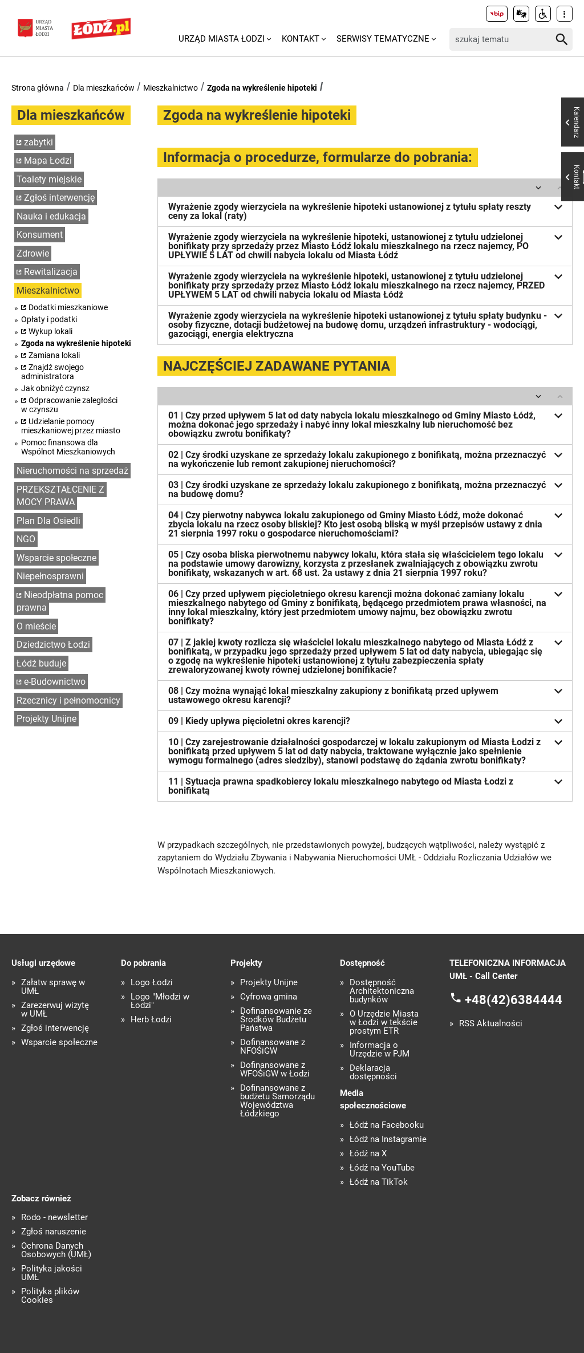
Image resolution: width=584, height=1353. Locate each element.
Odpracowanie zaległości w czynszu (69, 405)
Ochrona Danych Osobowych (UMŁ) (56, 1250)
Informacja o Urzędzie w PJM (379, 1049)
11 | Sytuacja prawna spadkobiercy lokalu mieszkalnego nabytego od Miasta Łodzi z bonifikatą (367, 785)
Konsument (40, 234)
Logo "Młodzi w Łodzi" (160, 1001)
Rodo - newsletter (54, 1217)
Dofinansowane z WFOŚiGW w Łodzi (275, 1069)
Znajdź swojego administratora (52, 372)
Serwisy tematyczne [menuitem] (382, 39)
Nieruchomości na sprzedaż (72, 470)
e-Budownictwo (55, 681)
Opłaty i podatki (49, 319)
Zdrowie (33, 253)
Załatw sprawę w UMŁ (53, 987)
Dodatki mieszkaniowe (68, 307)
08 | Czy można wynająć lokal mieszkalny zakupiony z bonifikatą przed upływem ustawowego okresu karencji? (367, 694)
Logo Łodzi (152, 982)
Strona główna (37, 87)
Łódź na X (368, 1153)
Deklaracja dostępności (373, 1072)
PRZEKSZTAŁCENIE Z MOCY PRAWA (60, 496)
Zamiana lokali (54, 355)
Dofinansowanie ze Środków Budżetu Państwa (276, 1020)
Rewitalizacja (51, 271)
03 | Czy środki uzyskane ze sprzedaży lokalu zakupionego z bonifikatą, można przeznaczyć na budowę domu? (367, 488)
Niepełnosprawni (50, 576)
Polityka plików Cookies (50, 1296)
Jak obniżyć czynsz (55, 388)
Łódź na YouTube (382, 1168)
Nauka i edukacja (51, 216)
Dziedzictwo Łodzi (53, 644)
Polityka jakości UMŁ (51, 1273)
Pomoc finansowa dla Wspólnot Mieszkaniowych (68, 447)
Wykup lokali (50, 331)
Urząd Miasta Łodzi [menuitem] (222, 39)
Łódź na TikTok (379, 1182)
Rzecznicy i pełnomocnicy (68, 700)
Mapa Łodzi (48, 160)
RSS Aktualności (490, 1023)
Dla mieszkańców (104, 87)
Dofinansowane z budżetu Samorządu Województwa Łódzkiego (277, 1101)
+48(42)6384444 (513, 1000)
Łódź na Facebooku (387, 1125)
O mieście (36, 626)
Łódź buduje (41, 663)
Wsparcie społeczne (56, 557)
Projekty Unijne (46, 718)
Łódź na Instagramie (388, 1139)
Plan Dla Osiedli (48, 520)
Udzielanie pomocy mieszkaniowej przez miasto (70, 426)
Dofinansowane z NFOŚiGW (272, 1046)
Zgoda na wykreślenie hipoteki (262, 87)
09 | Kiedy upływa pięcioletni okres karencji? (367, 721)
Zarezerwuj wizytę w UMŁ (55, 1009)
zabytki (38, 142)
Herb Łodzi (151, 1019)
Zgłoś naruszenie (53, 1232)
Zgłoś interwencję (59, 197)
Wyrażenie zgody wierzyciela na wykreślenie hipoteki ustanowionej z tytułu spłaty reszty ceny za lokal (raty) (367, 210)
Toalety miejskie (49, 179)
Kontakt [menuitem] (300, 39)
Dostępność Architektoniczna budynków (382, 991)
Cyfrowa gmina (268, 997)
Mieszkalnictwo (170, 87)
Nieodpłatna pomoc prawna (60, 601)
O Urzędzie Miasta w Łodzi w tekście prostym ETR (384, 1022)
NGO (26, 539)
